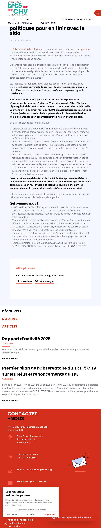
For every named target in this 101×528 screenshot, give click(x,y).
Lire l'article (10, 358)
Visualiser (24, 281)
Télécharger (44, 281)
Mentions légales (17, 523)
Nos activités (26, 21)
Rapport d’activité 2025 (26, 339)
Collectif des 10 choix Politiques (28, 49)
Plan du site (14, 526)
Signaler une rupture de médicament (71, 517)
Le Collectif (13, 21)
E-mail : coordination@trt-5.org (34, 469)
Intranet (67, 19)
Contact (88, 19)
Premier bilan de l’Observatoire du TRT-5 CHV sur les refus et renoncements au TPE (49, 371)
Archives (77, 19)
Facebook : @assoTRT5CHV (32, 481)
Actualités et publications (48, 21)
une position (83, 49)
